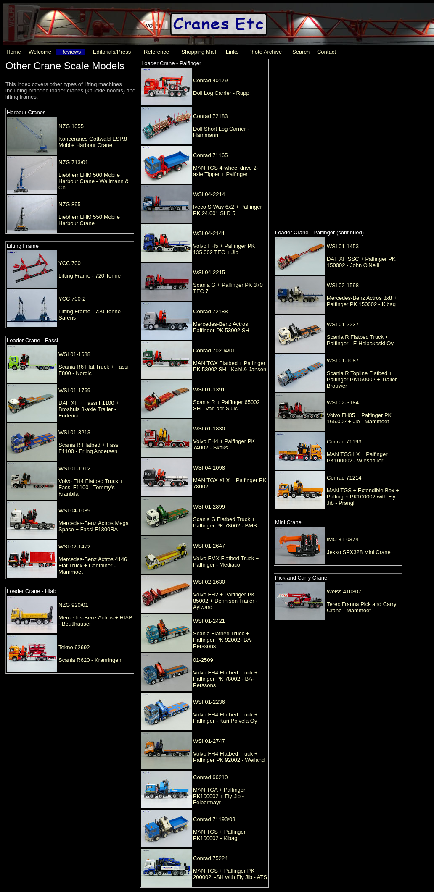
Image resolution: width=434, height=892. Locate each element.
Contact (326, 52)
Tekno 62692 (74, 647)
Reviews (70, 52)
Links (232, 52)
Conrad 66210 (210, 777)
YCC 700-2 (71, 299)
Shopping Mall (198, 52)
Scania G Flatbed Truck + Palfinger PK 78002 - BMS (225, 522)
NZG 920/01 (73, 605)
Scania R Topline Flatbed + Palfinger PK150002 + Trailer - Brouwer (363, 379)
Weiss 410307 (344, 591)
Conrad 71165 (210, 155)
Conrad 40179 (210, 80)
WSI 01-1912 (74, 468)
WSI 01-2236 (209, 702)
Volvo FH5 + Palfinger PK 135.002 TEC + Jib (224, 249)
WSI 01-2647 (209, 546)
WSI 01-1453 (343, 246)
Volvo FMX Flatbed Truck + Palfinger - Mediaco (226, 561)
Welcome (40, 52)
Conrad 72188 (210, 311)
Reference (156, 52)
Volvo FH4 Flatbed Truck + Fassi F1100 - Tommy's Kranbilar (90, 487)
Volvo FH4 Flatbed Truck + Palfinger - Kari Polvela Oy (225, 717)
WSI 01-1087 (343, 360)
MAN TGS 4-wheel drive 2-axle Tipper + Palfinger (225, 171)
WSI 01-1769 (74, 390)
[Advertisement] (90, 139)
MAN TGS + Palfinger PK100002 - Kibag (219, 835)
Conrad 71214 (344, 478)
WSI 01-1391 (209, 389)
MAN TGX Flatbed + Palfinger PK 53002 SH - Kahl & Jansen (229, 366)
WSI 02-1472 (74, 546)
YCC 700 (69, 263)
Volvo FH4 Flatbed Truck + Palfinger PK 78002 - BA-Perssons (225, 678)
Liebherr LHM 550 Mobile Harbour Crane (89, 220)
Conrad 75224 (210, 858)
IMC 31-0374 (342, 539)
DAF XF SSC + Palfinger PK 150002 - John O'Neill (361, 262)
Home (13, 52)
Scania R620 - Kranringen (90, 660)
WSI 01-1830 (209, 428)
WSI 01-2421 (209, 621)
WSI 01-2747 (209, 741)
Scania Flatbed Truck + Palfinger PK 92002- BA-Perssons (223, 639)
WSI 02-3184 (343, 402)
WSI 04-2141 (209, 233)
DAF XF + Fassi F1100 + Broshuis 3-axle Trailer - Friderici (88, 409)
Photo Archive (265, 52)
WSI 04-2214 (209, 194)
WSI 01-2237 (343, 324)
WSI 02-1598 (343, 285)
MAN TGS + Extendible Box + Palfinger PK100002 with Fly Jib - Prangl (363, 496)
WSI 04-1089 (74, 510)
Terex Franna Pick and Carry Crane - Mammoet (361, 607)
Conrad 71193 (344, 441)
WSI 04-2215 (209, 272)
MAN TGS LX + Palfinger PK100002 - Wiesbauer (357, 457)
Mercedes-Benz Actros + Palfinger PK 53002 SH (223, 327)
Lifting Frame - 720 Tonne (89, 276)
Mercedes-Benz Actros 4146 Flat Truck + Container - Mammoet (92, 565)
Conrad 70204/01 (214, 350)
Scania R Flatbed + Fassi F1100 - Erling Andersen (89, 448)
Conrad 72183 (210, 116)
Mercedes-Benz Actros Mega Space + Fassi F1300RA (93, 526)
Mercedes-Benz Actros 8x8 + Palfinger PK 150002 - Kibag (362, 301)
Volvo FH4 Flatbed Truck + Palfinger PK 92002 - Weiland (229, 756)
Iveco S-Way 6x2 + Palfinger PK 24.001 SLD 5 (227, 210)
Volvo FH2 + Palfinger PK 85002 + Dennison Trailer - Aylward (225, 600)
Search (301, 52)
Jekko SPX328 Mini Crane (359, 552)
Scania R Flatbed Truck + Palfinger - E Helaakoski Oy (360, 340)
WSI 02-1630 (209, 582)
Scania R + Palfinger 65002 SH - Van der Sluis (226, 405)
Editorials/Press (112, 52)
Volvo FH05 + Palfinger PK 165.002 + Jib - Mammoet (359, 418)
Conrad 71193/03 (214, 819)
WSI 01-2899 (209, 507)
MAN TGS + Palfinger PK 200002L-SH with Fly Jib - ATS (230, 874)
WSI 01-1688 (74, 354)
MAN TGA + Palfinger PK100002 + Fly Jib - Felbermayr (219, 796)
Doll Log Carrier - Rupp (221, 93)
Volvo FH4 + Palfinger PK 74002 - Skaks (224, 444)
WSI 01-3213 (74, 432)
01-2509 (203, 660)
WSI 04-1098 (209, 467)
